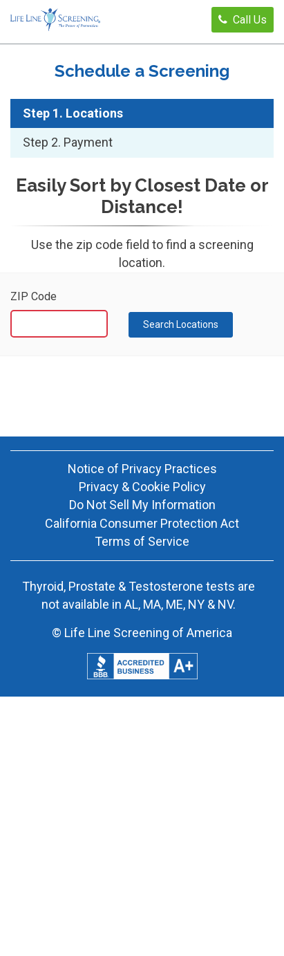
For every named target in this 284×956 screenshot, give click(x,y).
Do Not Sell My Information (142, 504)
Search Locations (180, 324)
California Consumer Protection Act (142, 523)
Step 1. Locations (73, 113)
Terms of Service (142, 541)
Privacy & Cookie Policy (142, 486)
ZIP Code (33, 296)
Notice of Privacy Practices (142, 468)
